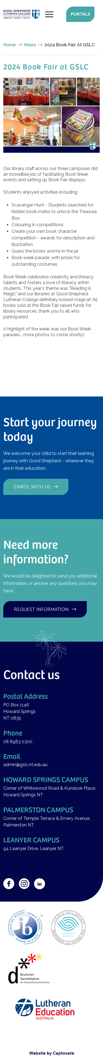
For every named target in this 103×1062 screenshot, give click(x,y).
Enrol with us (32, 486)
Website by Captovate (51, 1053)
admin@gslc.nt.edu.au (26, 764)
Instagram (24, 883)
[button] (51, 114)
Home (9, 44)
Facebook (8, 883)
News (30, 44)
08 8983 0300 (17, 741)
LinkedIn (39, 883)
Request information (41, 609)
